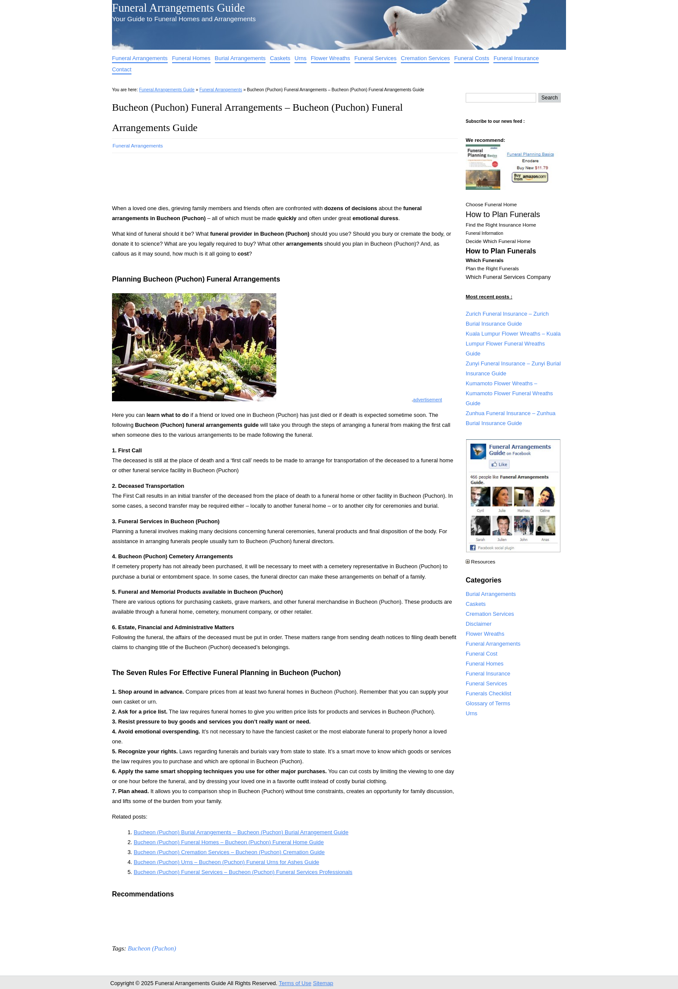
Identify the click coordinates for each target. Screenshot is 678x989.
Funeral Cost (481, 653)
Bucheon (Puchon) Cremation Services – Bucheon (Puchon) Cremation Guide (229, 852)
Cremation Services (425, 58)
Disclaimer (479, 624)
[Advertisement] (269, 176)
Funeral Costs (471, 58)
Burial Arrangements (240, 58)
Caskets (280, 58)
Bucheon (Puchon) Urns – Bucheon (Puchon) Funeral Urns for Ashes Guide (226, 862)
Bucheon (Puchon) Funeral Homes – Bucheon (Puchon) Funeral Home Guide (229, 842)
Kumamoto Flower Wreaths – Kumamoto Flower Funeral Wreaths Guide (509, 393)
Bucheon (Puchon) (152, 948)
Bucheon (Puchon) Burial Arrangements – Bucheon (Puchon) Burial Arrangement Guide (241, 832)
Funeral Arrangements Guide (178, 7)
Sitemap (323, 983)
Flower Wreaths (330, 58)
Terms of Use (295, 983)
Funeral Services (376, 58)
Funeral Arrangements (140, 58)
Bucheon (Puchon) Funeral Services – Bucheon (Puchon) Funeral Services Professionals (243, 872)
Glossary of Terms (488, 703)
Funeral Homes (191, 58)
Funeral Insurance (516, 58)
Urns (300, 58)
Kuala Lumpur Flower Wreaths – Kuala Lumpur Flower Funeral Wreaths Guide (513, 343)
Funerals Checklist (488, 693)
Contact (121, 69)
